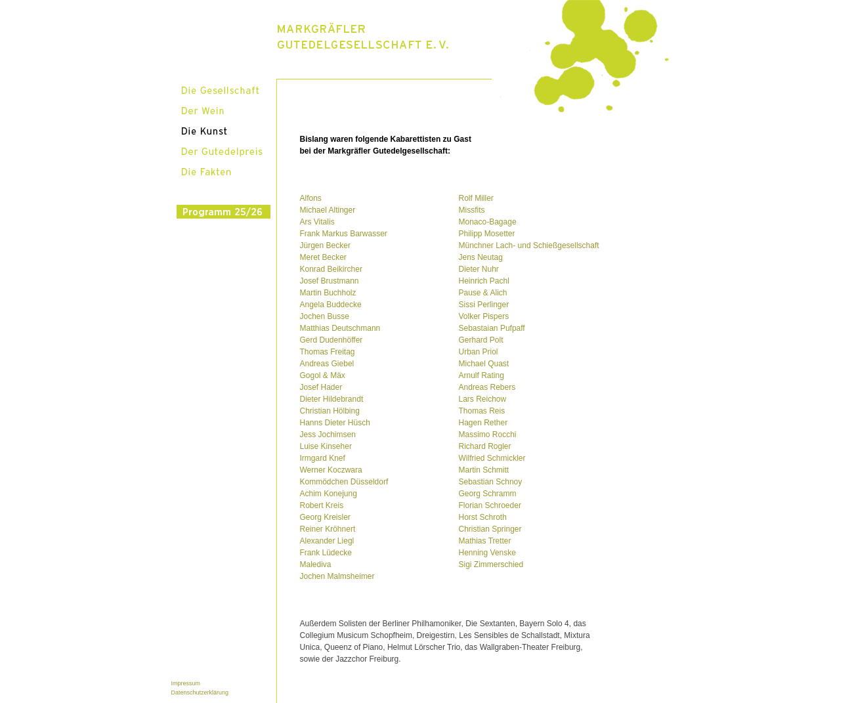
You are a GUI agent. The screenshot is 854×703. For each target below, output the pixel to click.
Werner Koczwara (331, 470)
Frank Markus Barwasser (343, 233)
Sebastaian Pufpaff (492, 328)
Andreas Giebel (327, 363)
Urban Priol (478, 351)
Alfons (311, 198)
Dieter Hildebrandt (332, 399)
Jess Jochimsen (328, 434)
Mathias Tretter (485, 540)
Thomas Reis (482, 410)
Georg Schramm (488, 493)
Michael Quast (484, 363)
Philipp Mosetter (487, 233)
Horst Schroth (483, 517)
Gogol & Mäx (322, 375)
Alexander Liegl (327, 540)
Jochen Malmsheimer (337, 576)
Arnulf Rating (481, 375)
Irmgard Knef (322, 458)
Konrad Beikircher (331, 269)
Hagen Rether (483, 422)
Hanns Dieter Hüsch (335, 422)
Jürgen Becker (325, 245)
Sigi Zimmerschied (491, 564)
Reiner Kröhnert (328, 529)
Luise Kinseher (326, 446)
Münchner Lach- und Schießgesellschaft (529, 245)
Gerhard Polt (481, 340)
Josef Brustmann (329, 281)
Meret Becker (323, 257)
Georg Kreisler (325, 517)
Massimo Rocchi (488, 434)
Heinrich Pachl (484, 281)
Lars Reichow (483, 399)
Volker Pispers (484, 316)
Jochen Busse (324, 316)
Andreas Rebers (487, 387)
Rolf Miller (476, 198)
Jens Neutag (481, 257)
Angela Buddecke (331, 304)
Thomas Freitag (327, 351)
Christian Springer (490, 529)
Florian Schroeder (490, 505)
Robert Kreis (322, 505)
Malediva (315, 564)
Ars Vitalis (317, 221)
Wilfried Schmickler (492, 458)
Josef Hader (321, 387)
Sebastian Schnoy (491, 481)
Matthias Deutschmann (340, 328)
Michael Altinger (328, 210)
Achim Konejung (328, 493)
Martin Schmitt (484, 470)
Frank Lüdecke (326, 552)
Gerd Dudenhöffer (331, 340)
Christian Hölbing (330, 410)
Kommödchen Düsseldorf (344, 481)
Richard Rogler (485, 446)
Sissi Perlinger (484, 304)
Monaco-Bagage (488, 221)
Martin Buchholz (328, 292)
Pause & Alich (483, 292)
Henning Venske (487, 552)
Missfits (472, 210)
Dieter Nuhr (479, 269)
